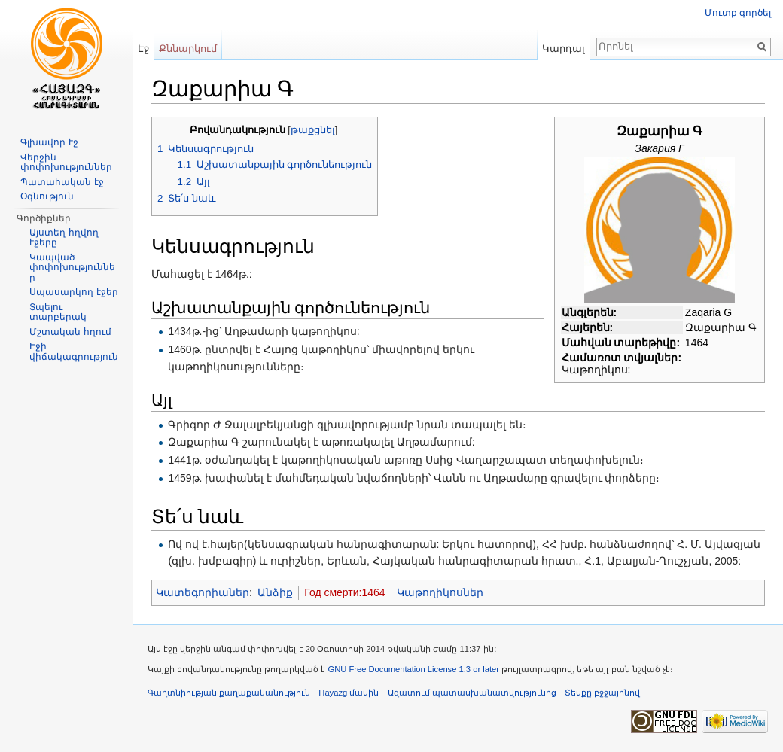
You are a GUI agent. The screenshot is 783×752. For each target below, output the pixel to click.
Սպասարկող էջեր (73, 292)
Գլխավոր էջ (49, 142)
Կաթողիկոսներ (440, 592)
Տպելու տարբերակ (58, 312)
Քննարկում (188, 48)
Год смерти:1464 (344, 592)
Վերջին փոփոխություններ (66, 162)
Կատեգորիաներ (202, 592)
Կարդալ (563, 48)
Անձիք (275, 592)
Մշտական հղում (70, 332)
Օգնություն (47, 196)
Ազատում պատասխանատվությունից (472, 692)
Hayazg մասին (348, 692)
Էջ (143, 48)
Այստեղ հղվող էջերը (63, 237)
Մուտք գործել (738, 13)
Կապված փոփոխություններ (72, 267)
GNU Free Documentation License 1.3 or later (413, 669)
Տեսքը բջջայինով (602, 692)
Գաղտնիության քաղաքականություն (229, 692)
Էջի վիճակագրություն (73, 351)
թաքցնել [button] (313, 130)
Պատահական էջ (61, 182)
